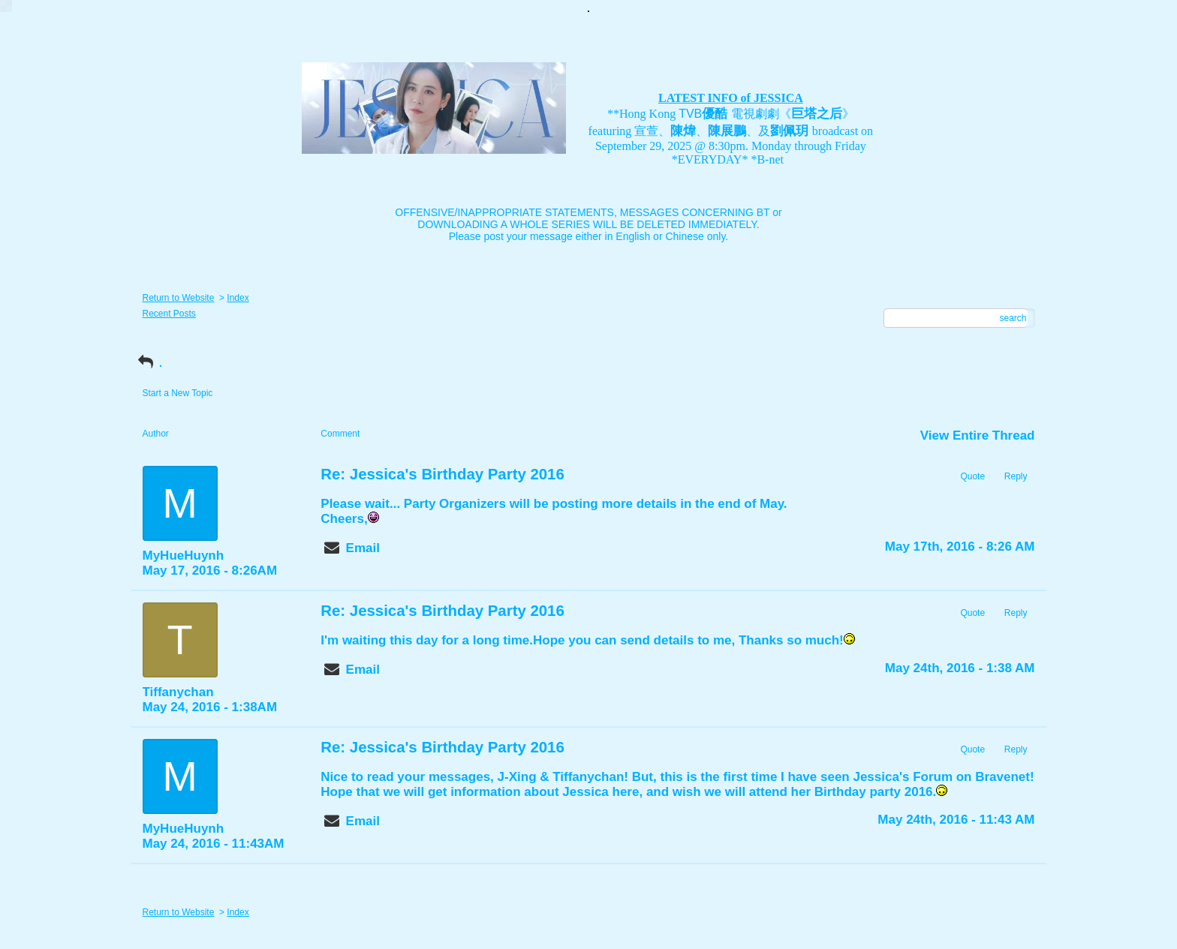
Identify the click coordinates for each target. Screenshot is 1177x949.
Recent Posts (169, 313)
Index (237, 298)
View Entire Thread (977, 435)
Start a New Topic (178, 393)
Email (363, 548)
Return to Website (179, 298)
